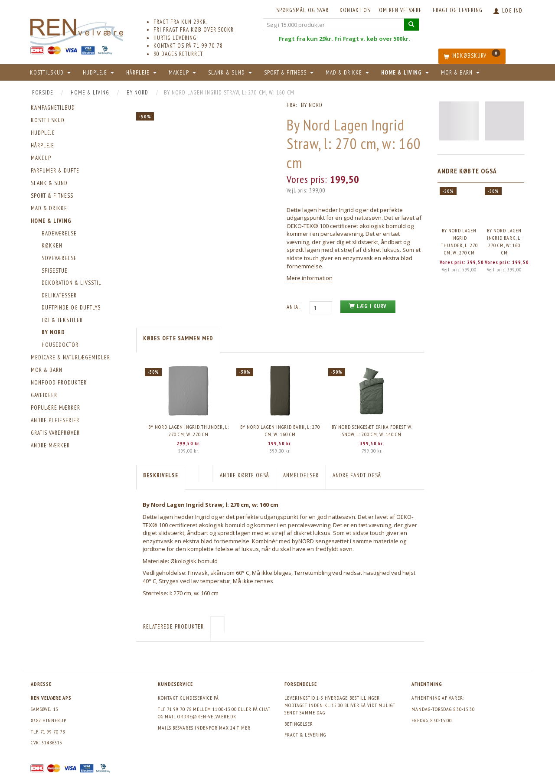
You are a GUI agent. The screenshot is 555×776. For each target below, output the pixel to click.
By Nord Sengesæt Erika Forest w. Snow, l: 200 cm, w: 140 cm (372, 430)
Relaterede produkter (173, 626)
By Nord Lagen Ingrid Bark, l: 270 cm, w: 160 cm (280, 430)
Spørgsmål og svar (302, 10)
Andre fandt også (357, 475)
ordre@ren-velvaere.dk (206, 716)
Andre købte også (244, 475)
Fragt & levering (305, 734)
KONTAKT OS (355, 10)
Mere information (310, 278)
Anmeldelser (301, 475)
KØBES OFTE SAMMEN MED (178, 338)
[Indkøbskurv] (472, 56)
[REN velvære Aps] (76, 30)
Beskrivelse (160, 475)
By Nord (312, 105)
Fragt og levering (458, 10)
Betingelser (298, 724)
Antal (295, 307)
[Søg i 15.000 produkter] (411, 24)
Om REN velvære (400, 10)
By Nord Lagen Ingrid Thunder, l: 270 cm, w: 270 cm (188, 430)
